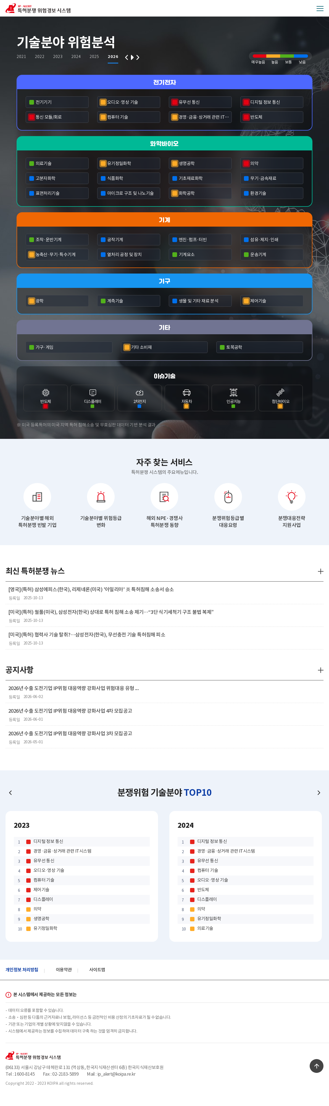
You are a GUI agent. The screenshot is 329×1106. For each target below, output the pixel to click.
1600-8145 (24, 1074)
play (132, 58)
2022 (40, 57)
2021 (22, 57)
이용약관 (64, 969)
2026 (114, 57)
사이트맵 (97, 969)
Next (138, 58)
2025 (95, 57)
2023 (59, 57)
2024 (77, 57)
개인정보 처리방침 (22, 970)
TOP (316, 1066)
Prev (127, 58)
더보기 (320, 571)
